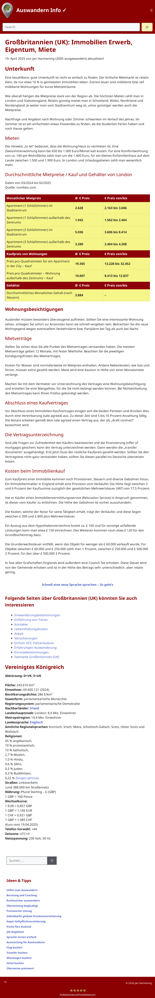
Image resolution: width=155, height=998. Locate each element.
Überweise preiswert (20, 968)
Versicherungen (26, 638)
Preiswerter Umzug (19, 911)
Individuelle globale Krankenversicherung (34, 916)
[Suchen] (52, 860)
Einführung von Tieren (31, 620)
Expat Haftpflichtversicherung (26, 921)
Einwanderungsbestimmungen (37, 615)
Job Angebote (15, 932)
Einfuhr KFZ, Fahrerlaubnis (34, 643)
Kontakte (21, 624)
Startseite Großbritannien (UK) (36, 657)
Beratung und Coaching (22, 895)
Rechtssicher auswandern (23, 900)
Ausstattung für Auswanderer (26, 942)
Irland (34, 708)
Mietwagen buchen (19, 958)
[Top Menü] (151, 10)
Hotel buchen (15, 963)
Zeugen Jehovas (27, 778)
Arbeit (18, 634)
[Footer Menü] (5, 982)
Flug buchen (14, 947)
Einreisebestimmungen (31, 652)
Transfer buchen (17, 952)
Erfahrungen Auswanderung (35, 647)
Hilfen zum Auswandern (22, 890)
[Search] (147, 27)
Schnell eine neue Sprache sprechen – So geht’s (77, 584)
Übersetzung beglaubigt (22, 905)
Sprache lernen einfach (21, 937)
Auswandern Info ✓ (41, 10)
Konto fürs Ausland (19, 926)
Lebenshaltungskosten (31, 629)
